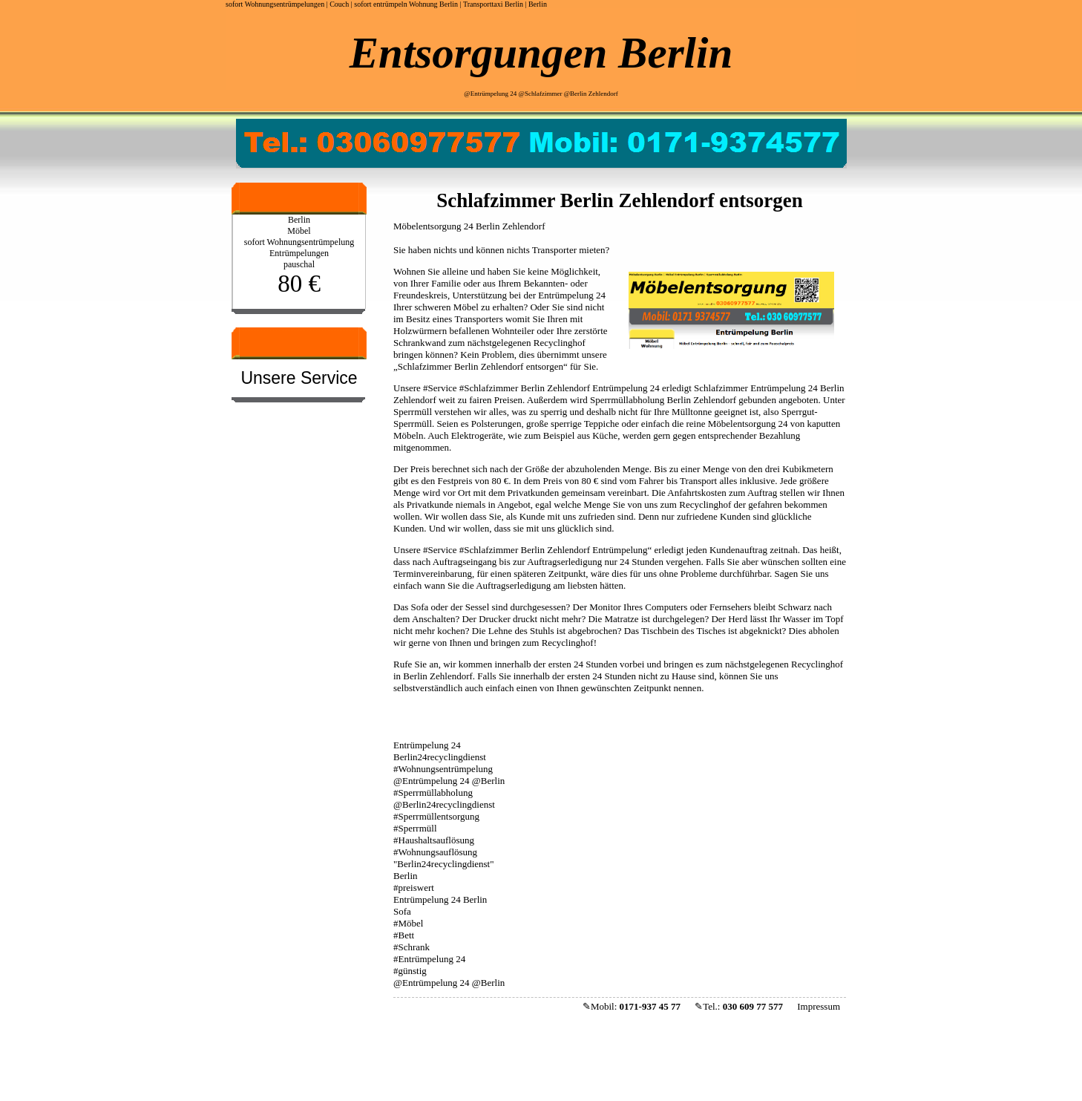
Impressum (818, 1006)
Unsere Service (298, 378)
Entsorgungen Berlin (541, 52)
